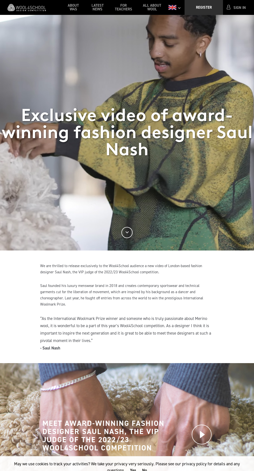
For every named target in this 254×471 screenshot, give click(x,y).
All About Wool (152, 7)
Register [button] (204, 7)
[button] (237, 7)
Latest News (98, 7)
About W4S (73, 7)
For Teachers (123, 7)
